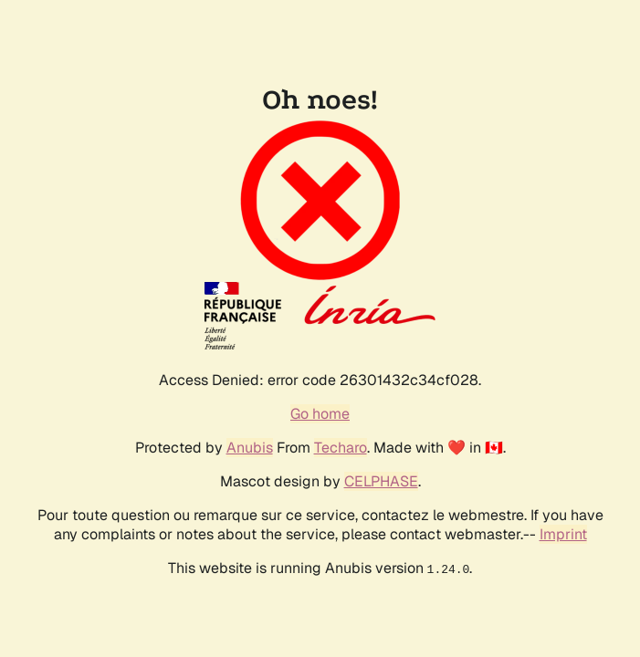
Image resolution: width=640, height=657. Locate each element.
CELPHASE (381, 481)
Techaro (340, 447)
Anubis (249, 447)
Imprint (563, 534)
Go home (320, 413)
